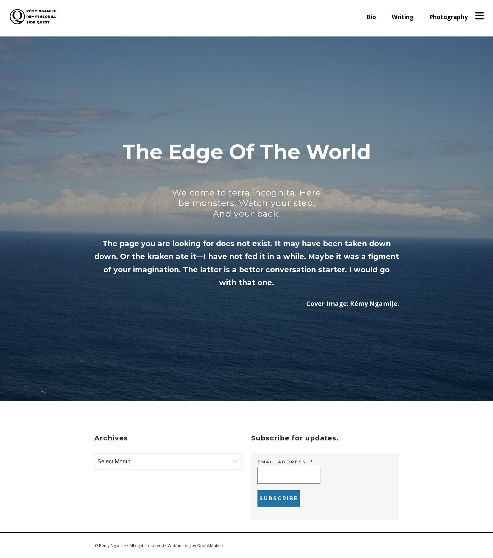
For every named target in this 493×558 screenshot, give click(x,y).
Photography (448, 17)
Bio (371, 17)
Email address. (285, 461)
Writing (402, 17)
